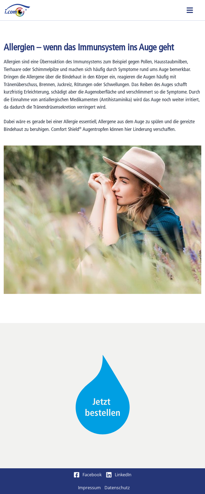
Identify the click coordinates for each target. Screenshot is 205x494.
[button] (189, 10)
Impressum (89, 488)
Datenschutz (117, 488)
